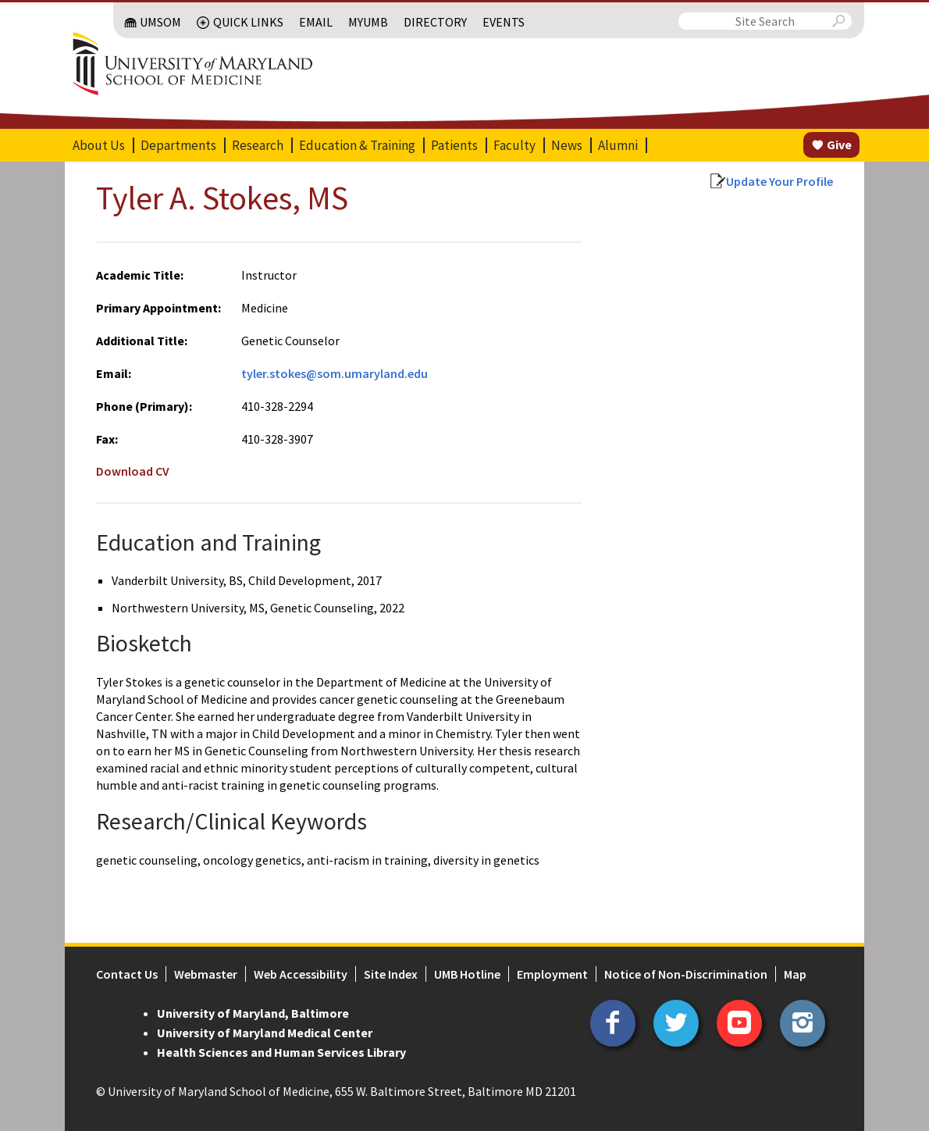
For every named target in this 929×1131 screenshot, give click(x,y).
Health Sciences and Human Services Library (281, 1052)
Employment (552, 974)
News (566, 145)
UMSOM (160, 22)
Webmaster (205, 974)
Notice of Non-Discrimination (685, 974)
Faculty (514, 145)
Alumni (618, 145)
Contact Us (127, 974)
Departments (178, 145)
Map (795, 974)
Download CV (132, 471)
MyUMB (368, 22)
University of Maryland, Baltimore (253, 1013)
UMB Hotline (467, 974)
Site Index (391, 974)
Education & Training (357, 145)
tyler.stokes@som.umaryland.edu (334, 373)
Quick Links (248, 22)
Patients (454, 145)
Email (316, 22)
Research (257, 145)
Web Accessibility (300, 974)
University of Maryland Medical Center (264, 1032)
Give (839, 144)
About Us (99, 145)
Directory (435, 22)
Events (503, 22)
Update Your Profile (779, 181)
